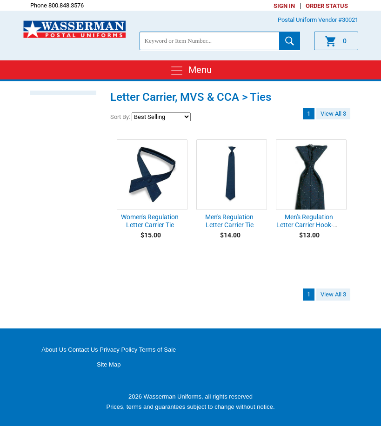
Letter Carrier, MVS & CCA (174, 97)
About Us (53, 349)
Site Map (108, 364)
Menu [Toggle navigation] (191, 71)
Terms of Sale (157, 349)
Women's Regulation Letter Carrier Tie (150, 221)
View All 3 (333, 113)
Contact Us (83, 349)
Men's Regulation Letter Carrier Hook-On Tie (308, 224)
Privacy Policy (118, 349)
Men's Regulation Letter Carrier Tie (229, 221)
